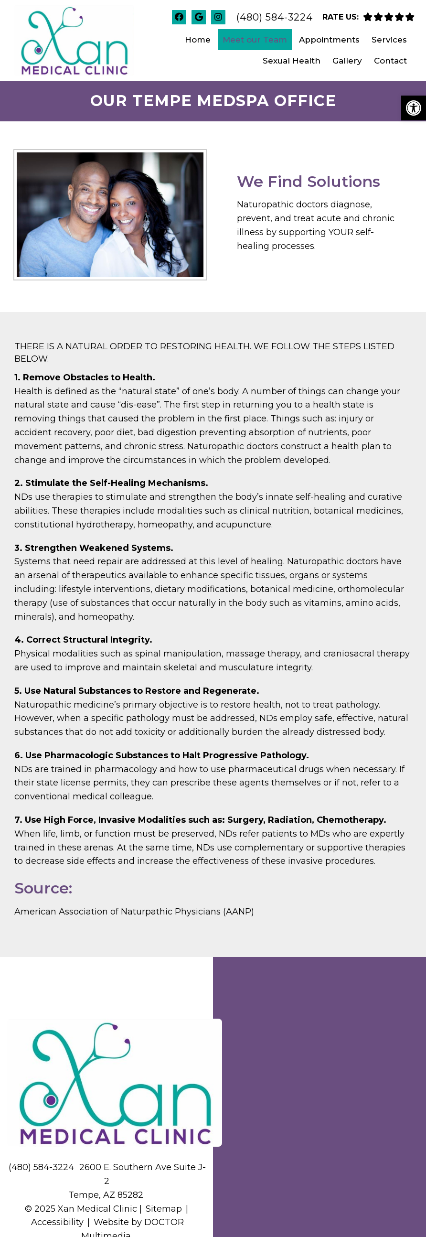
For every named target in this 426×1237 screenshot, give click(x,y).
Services (389, 39)
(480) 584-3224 (274, 17)
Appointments (329, 39)
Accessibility (57, 1222)
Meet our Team (255, 39)
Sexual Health (291, 60)
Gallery (347, 60)
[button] (413, 108)
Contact (390, 60)
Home (198, 39)
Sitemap (164, 1209)
